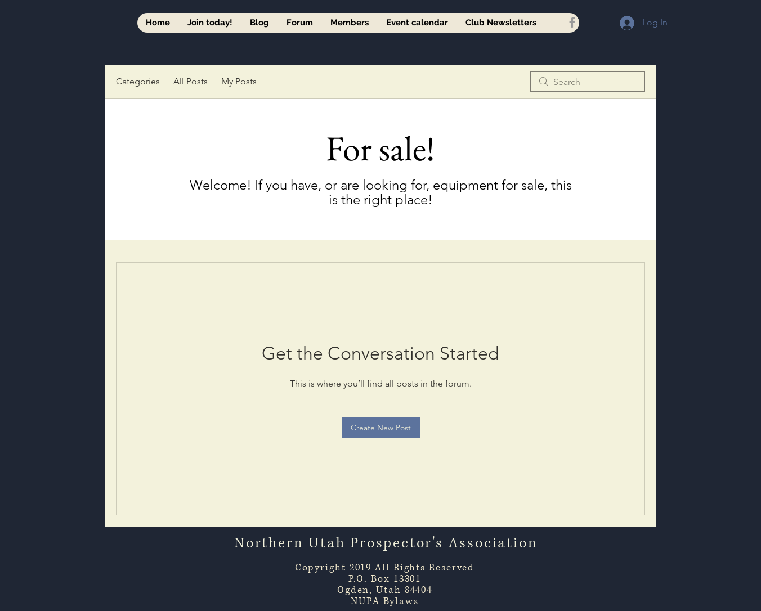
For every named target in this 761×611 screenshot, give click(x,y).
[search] (587, 81)
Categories (138, 81)
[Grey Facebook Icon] (572, 22)
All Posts (190, 81)
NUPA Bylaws (385, 601)
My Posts (239, 81)
